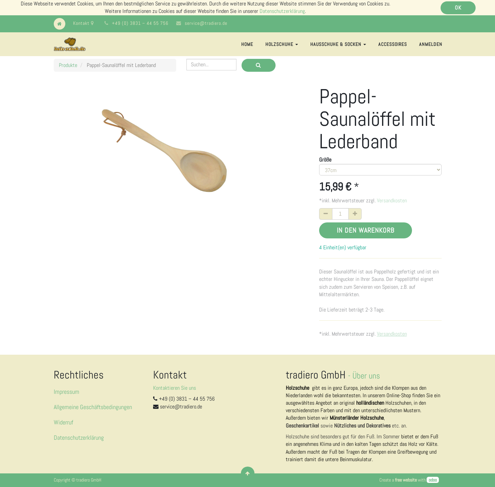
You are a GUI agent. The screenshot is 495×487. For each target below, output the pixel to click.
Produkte (68, 65)
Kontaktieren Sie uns (174, 387)
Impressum (66, 392)
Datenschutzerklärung (282, 11)
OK (458, 7)
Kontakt (83, 23)
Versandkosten (392, 200)
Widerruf (63, 422)
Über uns (366, 375)
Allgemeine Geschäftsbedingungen (93, 407)
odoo (433, 480)
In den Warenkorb (365, 230)
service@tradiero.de (206, 23)
